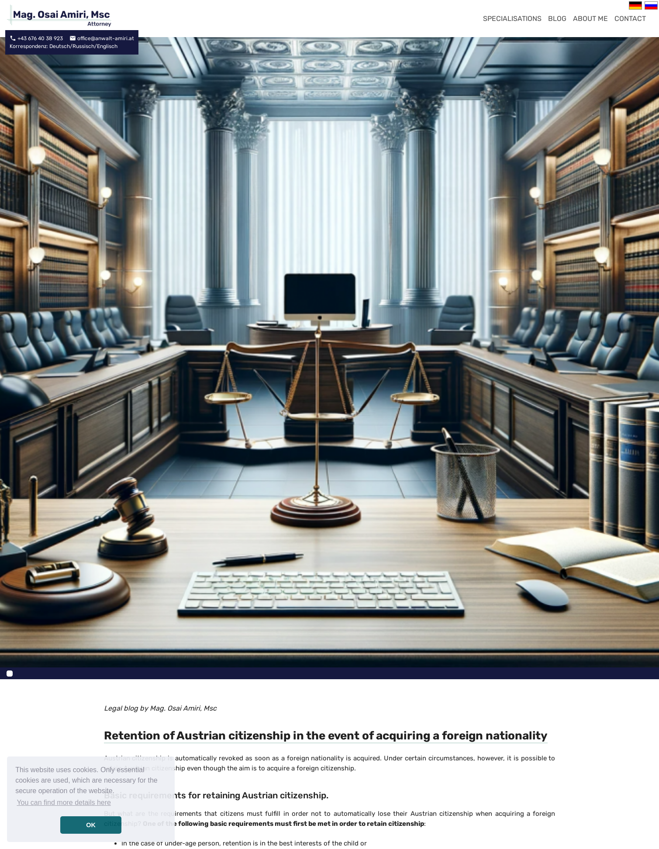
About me (590, 18)
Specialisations (512, 18)
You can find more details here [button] (64, 802)
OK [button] (91, 825)
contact (630, 18)
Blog (557, 18)
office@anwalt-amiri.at (105, 38)
